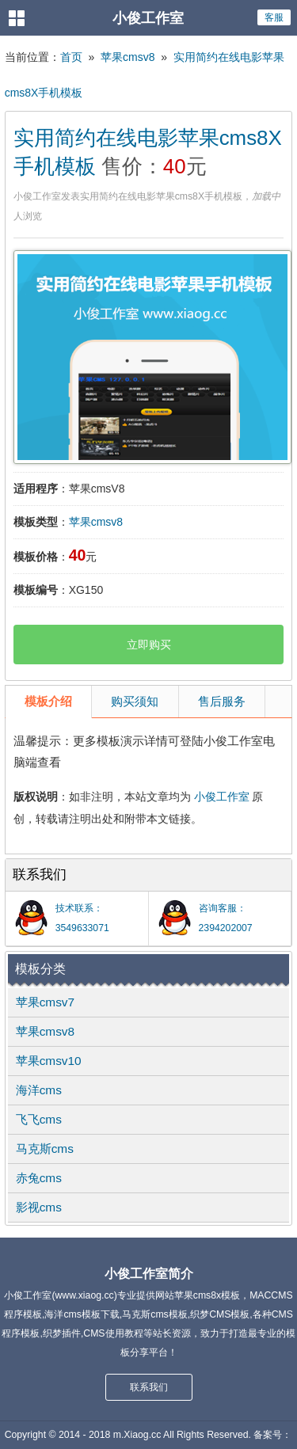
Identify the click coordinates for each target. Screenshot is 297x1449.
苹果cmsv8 (127, 57)
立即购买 (149, 644)
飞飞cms (39, 1119)
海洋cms (39, 1090)
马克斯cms (45, 1148)
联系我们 (149, 1387)
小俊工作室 (221, 796)
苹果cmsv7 (45, 1002)
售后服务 (222, 701)
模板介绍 (48, 701)
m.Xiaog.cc (137, 1434)
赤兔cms (39, 1178)
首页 (71, 57)
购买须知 (134, 701)
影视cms (39, 1207)
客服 (274, 17)
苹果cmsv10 (49, 1060)
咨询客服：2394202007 (226, 918)
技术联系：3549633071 (82, 918)
